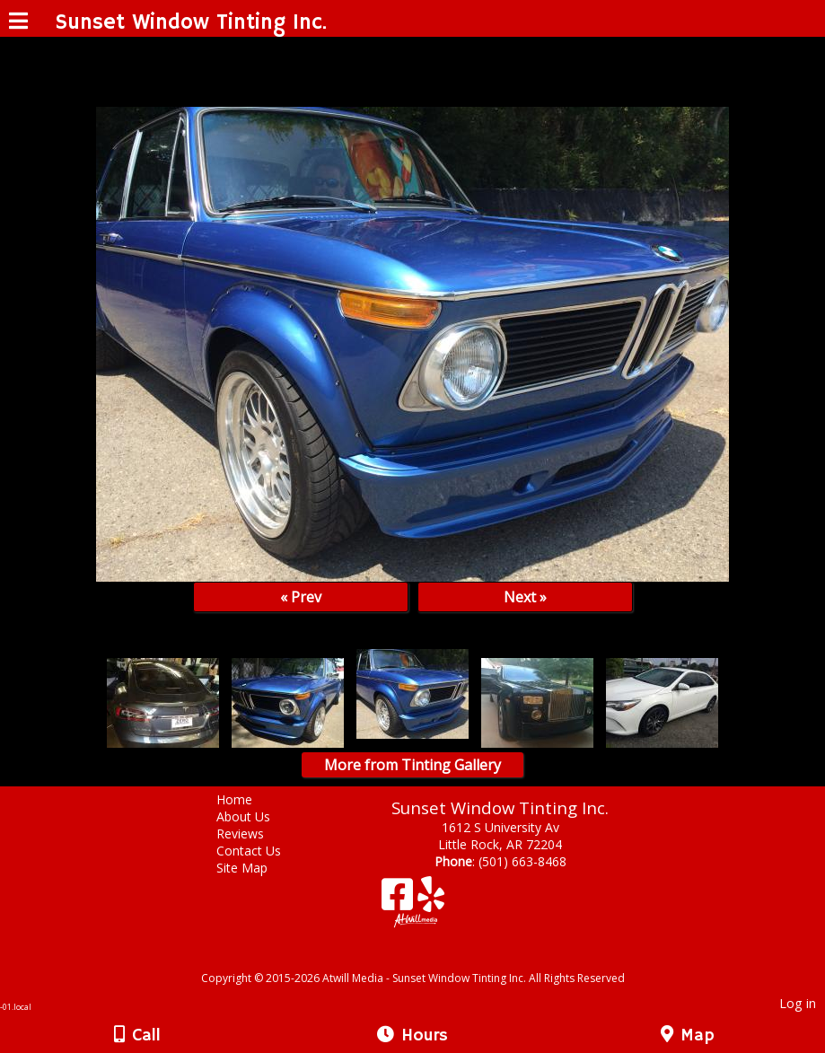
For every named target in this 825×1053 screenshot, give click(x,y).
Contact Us (262, 850)
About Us (256, 816)
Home (247, 799)
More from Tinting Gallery (412, 765)
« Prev (300, 597)
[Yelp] (430, 901)
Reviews (253, 833)
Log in (797, 1003)
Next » (525, 597)
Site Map (255, 867)
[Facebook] (399, 901)
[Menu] (18, 23)
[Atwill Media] (428, 958)
